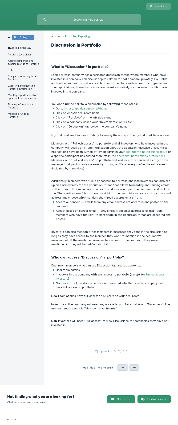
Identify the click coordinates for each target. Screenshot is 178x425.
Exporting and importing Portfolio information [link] (21, 87)
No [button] (134, 367)
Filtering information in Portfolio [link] (21, 106)
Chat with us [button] (123, 399)
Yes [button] (122, 367)
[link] (21, 37)
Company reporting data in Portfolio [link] (23, 78)
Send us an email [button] (156, 399)
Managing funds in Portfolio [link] (18, 115)
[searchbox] (89, 19)
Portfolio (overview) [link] (19, 54)
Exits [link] (10, 70)
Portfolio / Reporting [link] (77, 36)
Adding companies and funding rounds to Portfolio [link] (23, 62)
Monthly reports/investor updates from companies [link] (22, 97)
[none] (158, 6)
